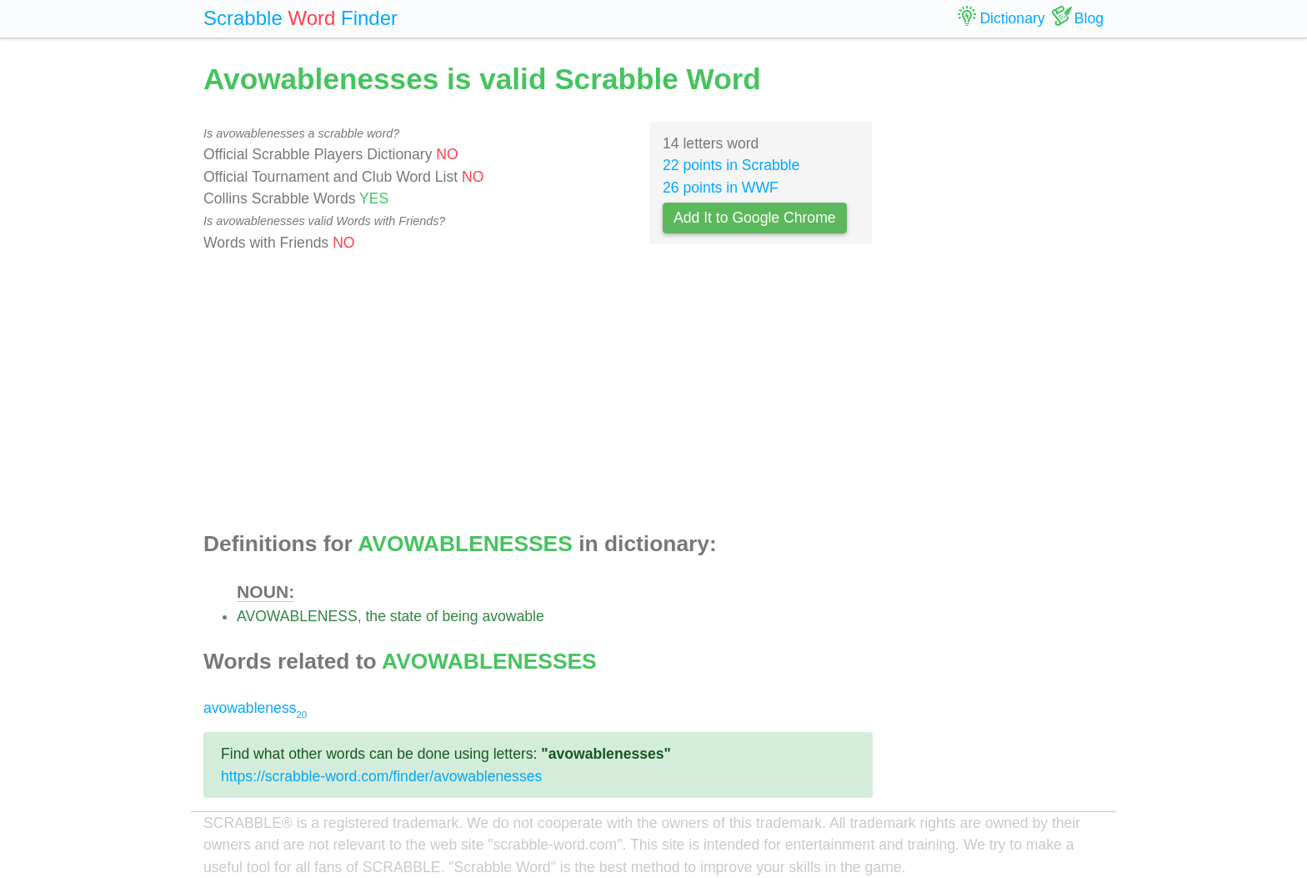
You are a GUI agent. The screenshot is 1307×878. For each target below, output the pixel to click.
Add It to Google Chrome (755, 217)
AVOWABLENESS (297, 616)
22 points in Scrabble (731, 165)
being (460, 616)
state (406, 616)
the (375, 616)
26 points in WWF (721, 187)
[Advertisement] (538, 392)
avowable (512, 616)
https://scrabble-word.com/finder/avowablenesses (381, 776)
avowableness (255, 708)
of (432, 616)
